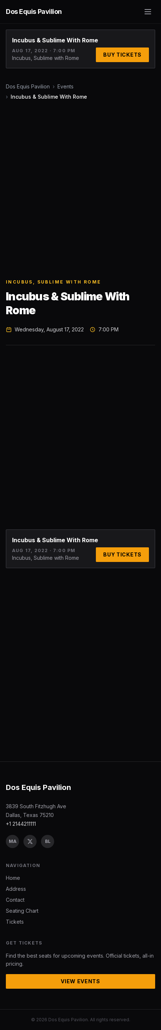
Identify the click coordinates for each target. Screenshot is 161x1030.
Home (13, 878)
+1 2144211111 (21, 824)
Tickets (15, 922)
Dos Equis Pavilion (28, 86)
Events (65, 86)
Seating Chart (22, 911)
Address (16, 889)
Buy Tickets (122, 55)
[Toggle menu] (148, 11)
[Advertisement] (80, 189)
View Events (80, 981)
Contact (15, 900)
